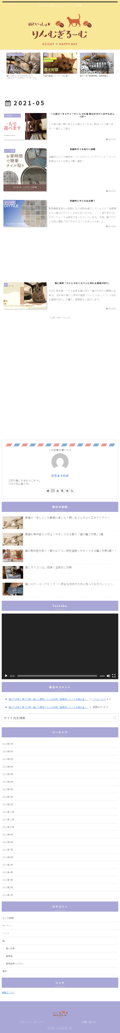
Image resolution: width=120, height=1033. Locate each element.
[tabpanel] (23, 71)
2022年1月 (7, 804)
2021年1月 (7, 895)
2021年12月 (8, 811)
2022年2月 (7, 796)
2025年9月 (7, 751)
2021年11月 (8, 819)
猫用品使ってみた (14, 963)
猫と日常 (10, 948)
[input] (60, 718)
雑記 (4, 970)
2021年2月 (7, 887)
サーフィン (7, 925)
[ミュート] (108, 675)
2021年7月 (7, 849)
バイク (5, 933)
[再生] (6, 675)
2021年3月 (7, 879)
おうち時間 (8, 918)
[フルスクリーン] (114, 675)
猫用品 (9, 955)
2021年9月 (7, 834)
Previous (2, 71)
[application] (60, 646)
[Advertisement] (60, 256)
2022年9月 (7, 759)
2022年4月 (7, 781)
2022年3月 (7, 789)
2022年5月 (7, 774)
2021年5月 (7, 864)
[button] (115, 718)
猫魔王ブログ (8, 992)
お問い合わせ (88, 1022)
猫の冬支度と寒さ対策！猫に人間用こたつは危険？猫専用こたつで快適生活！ (49, 699)
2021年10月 (8, 826)
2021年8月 (7, 842)
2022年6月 (7, 766)
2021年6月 (7, 857)
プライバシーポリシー (31, 1022)
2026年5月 (7, 743)
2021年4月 (7, 872)
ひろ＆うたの (60, 475)
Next (117, 71)
